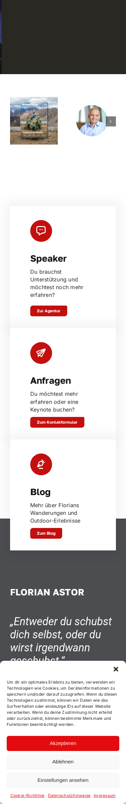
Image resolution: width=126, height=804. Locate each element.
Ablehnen (63, 761)
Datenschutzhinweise (69, 795)
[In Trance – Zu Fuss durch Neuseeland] (34, 100)
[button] (116, 669)
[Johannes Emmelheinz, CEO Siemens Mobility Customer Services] (92, 100)
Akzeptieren (63, 743)
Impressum (105, 795)
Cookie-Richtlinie (27, 795)
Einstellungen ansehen (63, 780)
